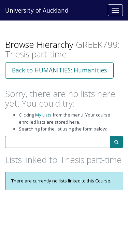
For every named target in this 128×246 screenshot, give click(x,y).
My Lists (43, 115)
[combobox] (57, 142)
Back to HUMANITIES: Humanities (59, 70)
